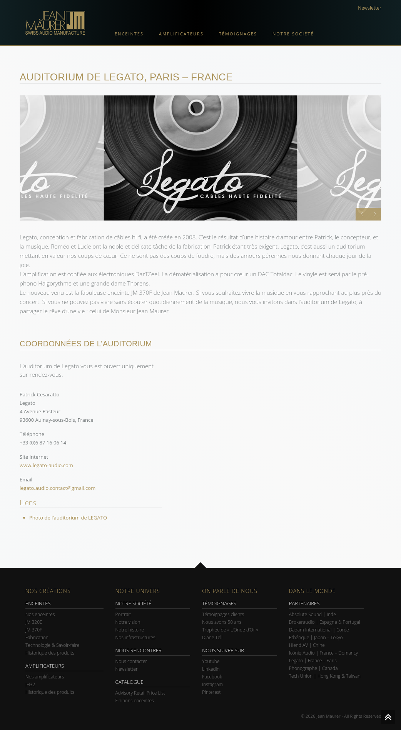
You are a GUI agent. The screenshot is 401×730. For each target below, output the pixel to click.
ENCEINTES (38, 603)
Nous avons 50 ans (221, 622)
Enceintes (129, 34)
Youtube (210, 661)
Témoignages (238, 34)
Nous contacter (131, 661)
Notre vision (127, 622)
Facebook (212, 676)
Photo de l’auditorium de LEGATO (68, 517)
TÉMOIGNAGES (219, 603)
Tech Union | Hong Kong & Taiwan (325, 676)
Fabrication (36, 637)
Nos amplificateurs (44, 676)
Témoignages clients (223, 614)
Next (374, 214)
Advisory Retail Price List (140, 693)
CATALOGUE (129, 681)
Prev (362, 214)
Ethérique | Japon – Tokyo (316, 637)
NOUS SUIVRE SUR (223, 650)
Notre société (293, 34)
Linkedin (210, 669)
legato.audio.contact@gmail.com (57, 487)
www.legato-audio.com (46, 465)
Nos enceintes (40, 614)
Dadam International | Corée (319, 629)
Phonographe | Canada (313, 668)
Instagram (212, 684)
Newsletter (369, 8)
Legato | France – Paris (313, 660)
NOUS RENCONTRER (138, 650)
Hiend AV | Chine (307, 645)
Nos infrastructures (135, 637)
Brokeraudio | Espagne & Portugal (324, 622)
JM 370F (33, 629)
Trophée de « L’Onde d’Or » (230, 629)
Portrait (123, 614)
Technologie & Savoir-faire (52, 645)
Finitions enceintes (134, 700)
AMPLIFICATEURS (44, 665)
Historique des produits (49, 653)
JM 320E (33, 622)
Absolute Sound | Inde (312, 614)
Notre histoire (129, 629)
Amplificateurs (181, 34)
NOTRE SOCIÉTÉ (133, 603)
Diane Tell (212, 637)
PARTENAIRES (304, 603)
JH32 (30, 684)
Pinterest (211, 692)
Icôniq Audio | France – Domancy (323, 653)
